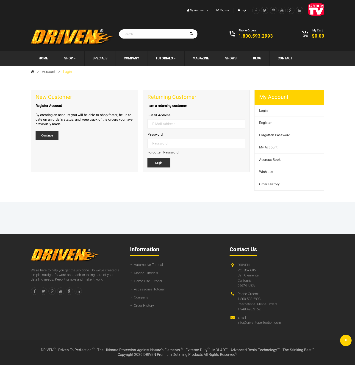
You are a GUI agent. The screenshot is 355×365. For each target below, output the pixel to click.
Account (48, 72)
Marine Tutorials (146, 273)
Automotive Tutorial (148, 264)
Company (141, 297)
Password (155, 134)
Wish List (266, 171)
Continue (47, 135)
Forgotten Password (162, 152)
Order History (269, 184)
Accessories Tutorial (149, 289)
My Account (268, 147)
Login (67, 72)
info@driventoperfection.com (259, 322)
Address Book (270, 159)
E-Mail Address (159, 115)
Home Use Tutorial (148, 281)
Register (265, 122)
